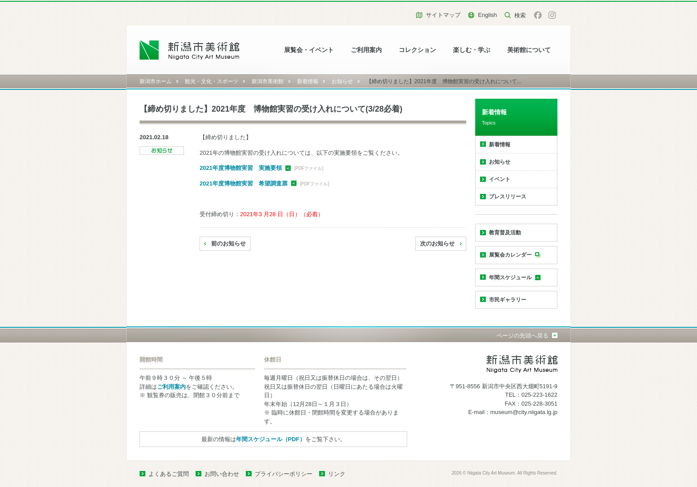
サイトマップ (443, 15)
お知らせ (342, 81)
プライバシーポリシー (283, 474)
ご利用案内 (366, 50)
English (487, 15)
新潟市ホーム (156, 81)
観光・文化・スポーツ (211, 81)
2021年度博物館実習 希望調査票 (244, 183)
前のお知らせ (228, 243)
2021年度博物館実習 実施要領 (241, 168)
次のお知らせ (437, 243)
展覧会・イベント (309, 50)
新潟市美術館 (268, 81)
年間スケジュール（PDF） (270, 439)
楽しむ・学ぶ (471, 50)
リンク (336, 474)
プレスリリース (507, 196)
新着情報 (307, 81)
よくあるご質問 (168, 474)
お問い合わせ (221, 474)
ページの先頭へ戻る (523, 335)
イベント (499, 179)
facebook (538, 15)
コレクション (417, 50)
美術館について (529, 50)
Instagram (552, 15)
